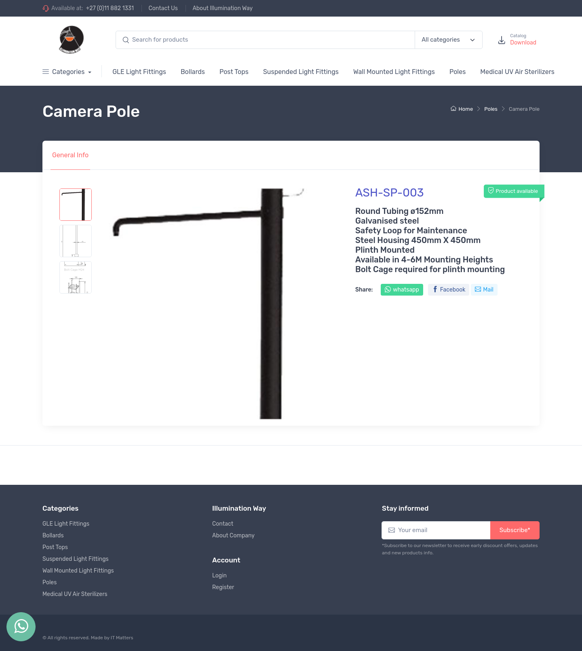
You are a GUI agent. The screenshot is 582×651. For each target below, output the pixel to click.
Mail (484, 289)
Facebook (449, 289)
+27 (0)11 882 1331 (110, 8)
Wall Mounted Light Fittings (394, 72)
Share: (364, 289)
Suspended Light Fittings (301, 72)
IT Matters (122, 637)
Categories (64, 72)
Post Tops (234, 72)
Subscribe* (515, 530)
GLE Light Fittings (139, 72)
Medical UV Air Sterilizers (517, 72)
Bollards (193, 72)
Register (223, 587)
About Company (233, 535)
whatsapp (402, 289)
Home (462, 109)
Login (219, 575)
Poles (457, 72)
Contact (222, 523)
